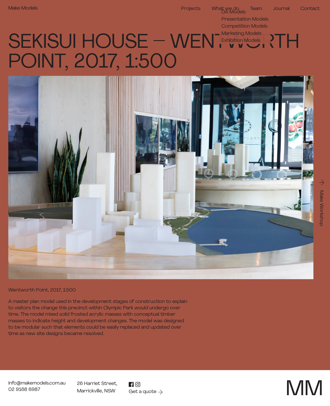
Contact (310, 8)
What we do (225, 8)
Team (256, 8)
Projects (190, 8)
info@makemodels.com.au (37, 383)
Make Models (22, 8)
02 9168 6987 (24, 389)
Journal (281, 8)
